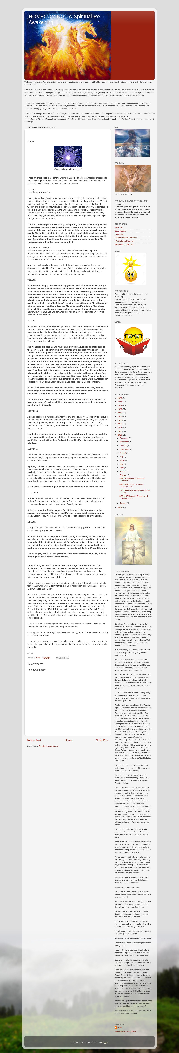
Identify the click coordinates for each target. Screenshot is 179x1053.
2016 (120, 435)
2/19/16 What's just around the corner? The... (132, 485)
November (124, 442)
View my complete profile (125, 1031)
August (123, 453)
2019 (120, 424)
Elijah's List (119, 234)
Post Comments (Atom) (48, 746)
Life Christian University (125, 241)
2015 (120, 508)
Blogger (104, 1042)
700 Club (118, 228)
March (123, 471)
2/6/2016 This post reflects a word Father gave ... (133, 497)
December (124, 438)
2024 (120, 405)
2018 (120, 427)
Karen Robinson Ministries (126, 238)
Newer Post (34, 740)
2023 (120, 409)
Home (68, 740)
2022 (120, 413)
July (122, 456)
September (125, 449)
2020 (120, 420)
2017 (120, 431)
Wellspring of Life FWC (124, 244)
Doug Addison (120, 231)
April (122, 468)
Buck (119, 1028)
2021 (120, 416)
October (123, 446)
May (122, 464)
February (124, 475)
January (123, 503)
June (122, 460)
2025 (120, 402)
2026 (120, 398)
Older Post (102, 740)
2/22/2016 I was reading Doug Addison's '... (132, 479)
